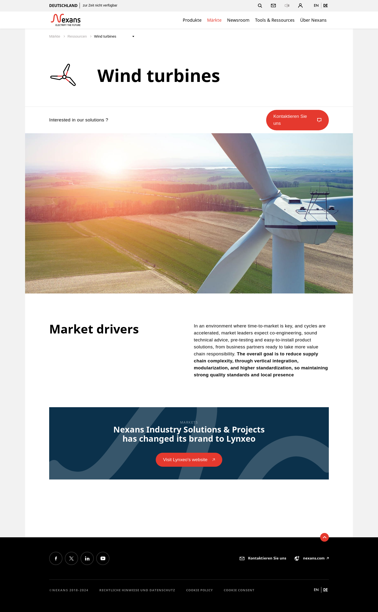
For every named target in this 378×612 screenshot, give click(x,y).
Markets (189, 422)
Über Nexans (313, 20)
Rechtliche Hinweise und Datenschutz (137, 590)
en (316, 5)
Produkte (192, 20)
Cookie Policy (199, 590)
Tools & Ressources (275, 20)
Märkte (214, 20)
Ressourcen (78, 36)
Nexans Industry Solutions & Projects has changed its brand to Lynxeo (189, 434)
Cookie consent (239, 590)
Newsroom (238, 20)
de (325, 5)
